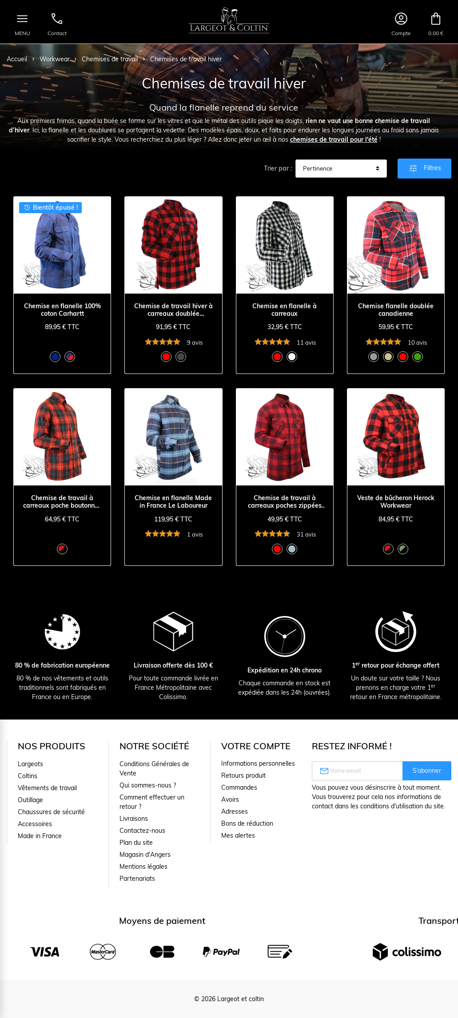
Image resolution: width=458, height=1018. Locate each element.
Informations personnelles (258, 763)
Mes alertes (238, 835)
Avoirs (230, 799)
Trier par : (278, 168)
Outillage (30, 800)
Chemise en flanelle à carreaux (284, 310)
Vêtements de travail (47, 788)
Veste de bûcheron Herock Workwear (395, 501)
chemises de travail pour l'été (334, 139)
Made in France (40, 836)
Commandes (239, 787)
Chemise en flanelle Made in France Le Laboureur (173, 501)
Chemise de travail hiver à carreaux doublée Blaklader (173, 310)
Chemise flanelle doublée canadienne (396, 310)
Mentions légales (143, 867)
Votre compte (256, 746)
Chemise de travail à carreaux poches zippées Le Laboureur (285, 501)
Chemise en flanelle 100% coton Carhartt (62, 310)
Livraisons (133, 819)
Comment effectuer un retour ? (151, 802)
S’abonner (427, 771)
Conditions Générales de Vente (154, 768)
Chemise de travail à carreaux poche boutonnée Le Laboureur (62, 501)
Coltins (27, 776)
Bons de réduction (247, 823)
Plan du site (136, 843)
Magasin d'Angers (145, 855)
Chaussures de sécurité (51, 812)
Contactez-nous (142, 831)
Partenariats (137, 879)
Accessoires (35, 824)
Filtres (424, 168)
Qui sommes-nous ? (147, 785)
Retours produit (243, 775)
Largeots (30, 764)
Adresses (234, 811)
